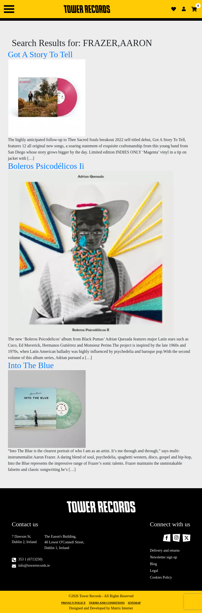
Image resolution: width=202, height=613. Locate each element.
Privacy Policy (73, 602)
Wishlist (173, 9)
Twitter (186, 538)
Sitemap (134, 602)
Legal (154, 571)
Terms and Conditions (107, 602)
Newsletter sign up (163, 557)
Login (184, 9)
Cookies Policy (161, 577)
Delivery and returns (165, 550)
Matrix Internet (122, 608)
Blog (153, 564)
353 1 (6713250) (30, 559)
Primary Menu (9, 9)
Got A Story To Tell (40, 54)
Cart (194, 9)
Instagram (176, 538)
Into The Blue (31, 365)
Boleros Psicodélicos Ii (46, 166)
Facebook (166, 538)
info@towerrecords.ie (34, 565)
